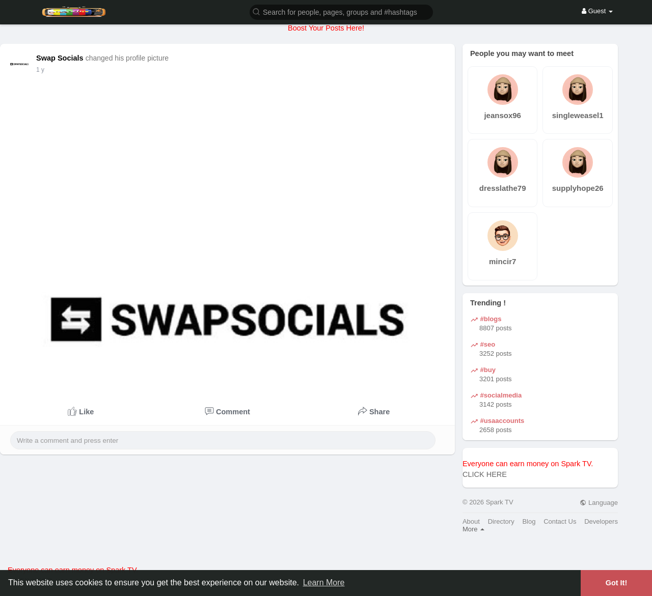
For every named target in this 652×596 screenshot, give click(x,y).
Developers (601, 521)
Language (598, 502)
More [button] (473, 529)
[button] (341, 11)
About (471, 521)
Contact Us (560, 521)
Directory (501, 521)
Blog (528, 521)
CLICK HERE (485, 474)
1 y (40, 69)
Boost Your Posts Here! (326, 28)
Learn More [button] (324, 582)
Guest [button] (597, 11)
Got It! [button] (616, 583)
